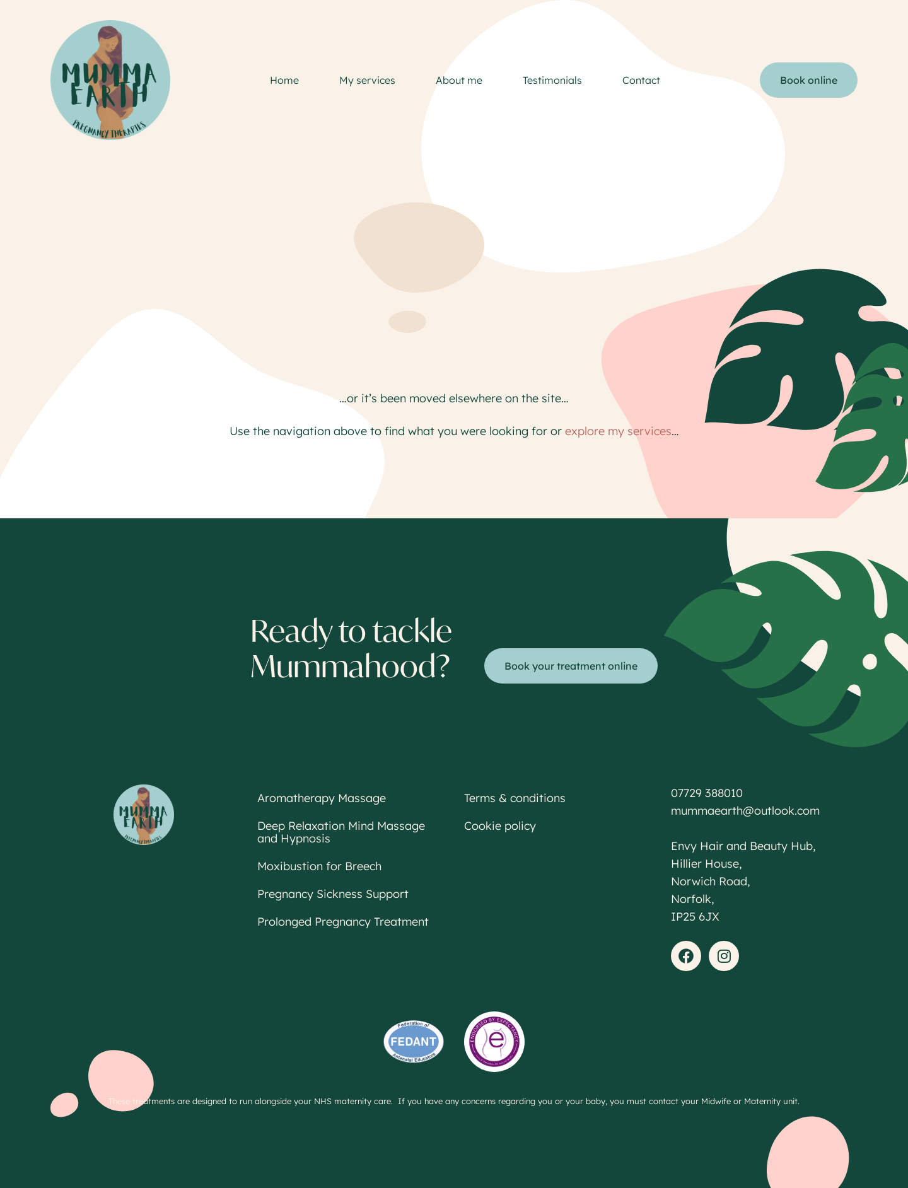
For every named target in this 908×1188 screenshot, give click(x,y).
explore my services (618, 431)
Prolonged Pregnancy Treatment (343, 921)
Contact (641, 80)
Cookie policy (500, 825)
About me (459, 80)
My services (367, 80)
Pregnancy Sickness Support (333, 894)
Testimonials (552, 80)
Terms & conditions (515, 798)
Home (284, 80)
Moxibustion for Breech (319, 866)
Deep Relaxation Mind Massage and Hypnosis (341, 832)
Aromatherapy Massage (321, 798)
